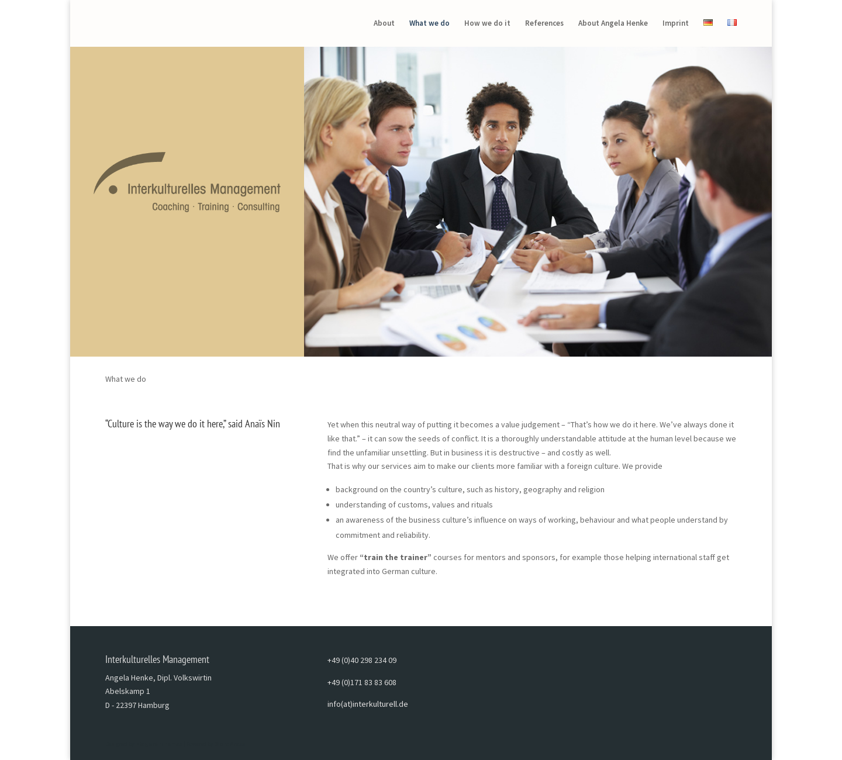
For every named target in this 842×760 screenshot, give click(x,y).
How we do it (487, 23)
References (544, 23)
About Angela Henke (613, 23)
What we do (429, 23)
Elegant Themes (159, 744)
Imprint (675, 23)
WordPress (230, 744)
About (384, 23)
